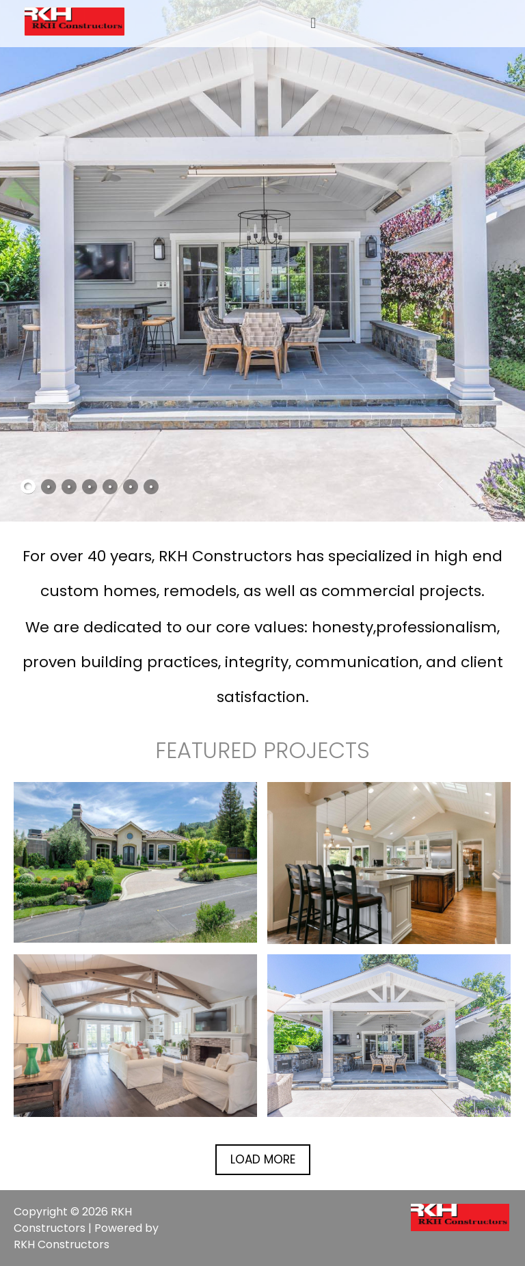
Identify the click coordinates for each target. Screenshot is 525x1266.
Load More (262, 1159)
